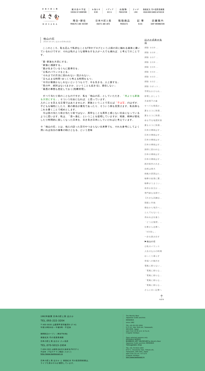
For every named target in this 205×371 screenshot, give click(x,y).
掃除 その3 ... (151, 77)
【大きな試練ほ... (153, 198)
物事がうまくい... (153, 183)
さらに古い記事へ (153, 290)
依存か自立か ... (152, 188)
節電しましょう (152, 96)
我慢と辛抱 (149, 203)
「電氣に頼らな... (153, 270)
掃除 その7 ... (151, 57)
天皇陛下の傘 (151, 101)
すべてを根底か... (153, 106)
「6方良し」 (150, 232)
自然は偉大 (149, 169)
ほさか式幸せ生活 (63, 42)
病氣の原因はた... (153, 173)
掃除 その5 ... (151, 67)
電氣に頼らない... (153, 266)
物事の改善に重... (153, 178)
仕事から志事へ (152, 227)
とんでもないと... (153, 212)
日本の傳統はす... (153, 130)
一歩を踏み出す (152, 236)
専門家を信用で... (153, 193)
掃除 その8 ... (151, 52)
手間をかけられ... (153, 91)
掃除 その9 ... (151, 47)
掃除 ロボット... (152, 86)
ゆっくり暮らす (152, 256)
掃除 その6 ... (151, 62)
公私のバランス (152, 246)
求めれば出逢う (152, 217)
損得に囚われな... (153, 149)
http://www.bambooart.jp (52, 354)
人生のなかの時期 (153, 251)
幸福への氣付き (152, 261)
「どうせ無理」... (153, 222)
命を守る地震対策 (153, 120)
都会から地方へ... (153, 207)
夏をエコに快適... (153, 110)
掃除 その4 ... (151, 72)
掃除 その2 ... (151, 81)
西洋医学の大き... (153, 164)
